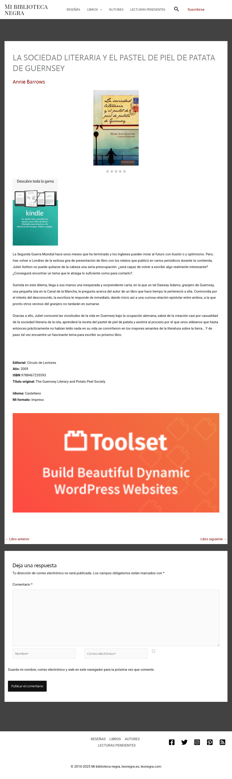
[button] (176, 9)
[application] (100, 9)
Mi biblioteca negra (26, 9)
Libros (115, 738)
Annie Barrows (29, 82)
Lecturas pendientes (117, 744)
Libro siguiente (214, 539)
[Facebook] (172, 741)
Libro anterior (17, 539)
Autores (131, 738)
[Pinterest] (210, 741)
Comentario (22, 584)
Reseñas (98, 738)
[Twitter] (184, 741)
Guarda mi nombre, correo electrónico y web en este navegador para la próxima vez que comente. (81, 669)
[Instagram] (197, 741)
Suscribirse (196, 9)
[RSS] (222, 741)
